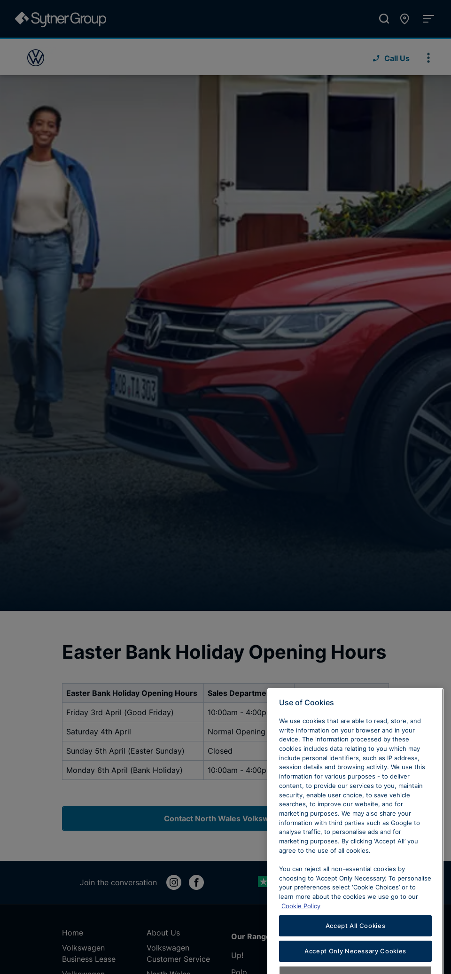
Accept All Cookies (356, 947)
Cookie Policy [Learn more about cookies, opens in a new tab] (300, 927)
